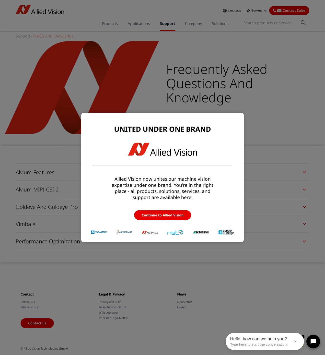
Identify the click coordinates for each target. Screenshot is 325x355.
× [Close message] (295, 341)
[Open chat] (313, 341)
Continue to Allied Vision (163, 215)
